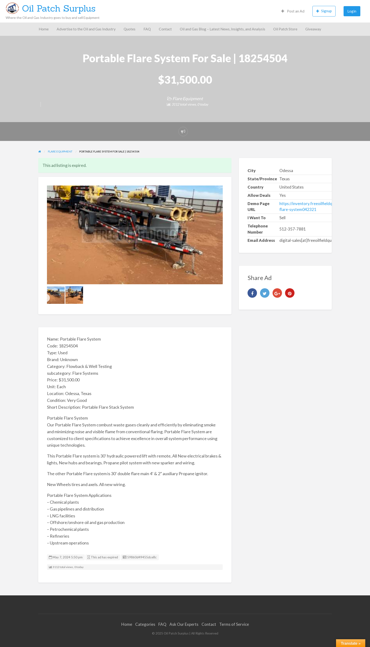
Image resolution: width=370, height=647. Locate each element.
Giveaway (313, 29)
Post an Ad (292, 11)
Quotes (129, 29)
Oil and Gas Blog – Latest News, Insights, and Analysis (222, 29)
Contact (165, 29)
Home (44, 29)
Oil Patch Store (285, 29)
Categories (145, 624)
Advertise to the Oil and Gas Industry (86, 29)
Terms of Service (234, 624)
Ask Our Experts (183, 624)
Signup (324, 11)
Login (351, 11)
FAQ (147, 29)
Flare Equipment (187, 98)
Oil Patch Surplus (59, 8)
